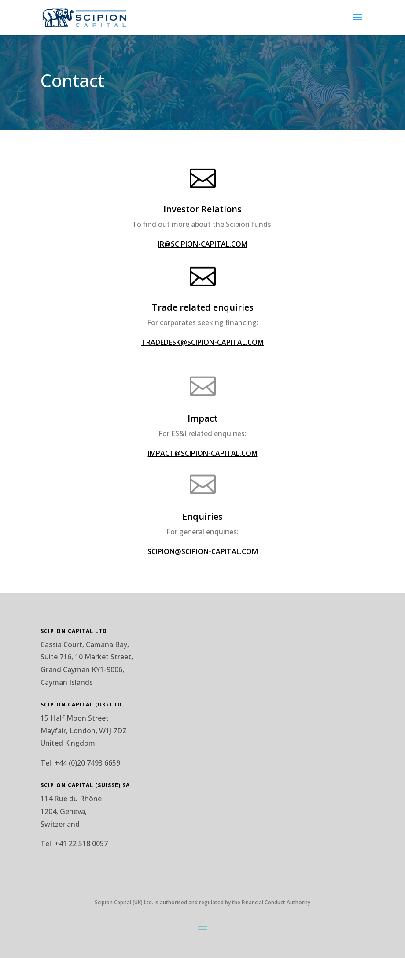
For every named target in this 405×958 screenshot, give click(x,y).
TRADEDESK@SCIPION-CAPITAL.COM (202, 342)
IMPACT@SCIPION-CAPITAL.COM (203, 453)
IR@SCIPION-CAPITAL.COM (202, 244)
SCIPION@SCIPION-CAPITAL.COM (202, 551)
